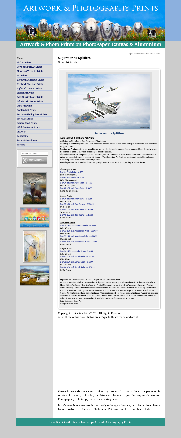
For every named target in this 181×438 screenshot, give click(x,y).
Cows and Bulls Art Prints (29, 67)
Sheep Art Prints (25, 119)
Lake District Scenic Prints (30, 101)
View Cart (21, 132)
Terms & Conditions (27, 140)
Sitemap (21, 145)
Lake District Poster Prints (30, 97)
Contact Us (22, 136)
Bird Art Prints (24, 62)
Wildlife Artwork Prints (28, 127)
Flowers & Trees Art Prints (30, 71)
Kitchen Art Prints (25, 93)
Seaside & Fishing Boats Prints (32, 114)
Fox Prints (22, 75)
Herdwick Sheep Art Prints (30, 84)
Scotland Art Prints (26, 110)
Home (20, 58)
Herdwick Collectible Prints (30, 80)
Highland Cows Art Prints (29, 88)
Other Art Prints (24, 106)
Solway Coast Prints (27, 123)
